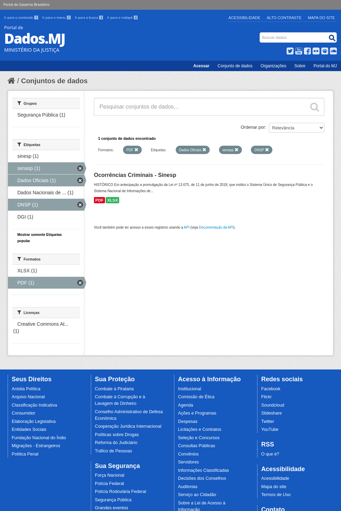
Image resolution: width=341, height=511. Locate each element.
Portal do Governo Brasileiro (26, 4)
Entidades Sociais (29, 429)
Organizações (273, 65)
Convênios (188, 454)
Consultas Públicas (196, 445)
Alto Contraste (284, 18)
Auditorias (188, 486)
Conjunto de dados (235, 65)
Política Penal (25, 454)
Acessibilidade (244, 18)
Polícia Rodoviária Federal (120, 491)
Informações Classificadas (203, 470)
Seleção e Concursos (199, 437)
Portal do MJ (325, 65)
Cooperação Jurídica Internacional (128, 426)
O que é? (270, 454)
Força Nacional (109, 475)
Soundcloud (273, 405)
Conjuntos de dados (54, 81)
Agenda (185, 405)
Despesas (188, 421)
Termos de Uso (276, 494)
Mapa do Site (321, 18)
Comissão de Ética (196, 396)
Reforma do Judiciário (116, 442)
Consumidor (23, 413)
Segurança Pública (113, 499)
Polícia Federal (109, 483)
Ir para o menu (57, 17)
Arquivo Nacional (28, 396)
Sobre (299, 65)
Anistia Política (26, 388)
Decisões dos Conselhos (202, 478)
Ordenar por (253, 127)
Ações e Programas (197, 413)
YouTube (270, 429)
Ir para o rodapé (122, 17)
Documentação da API (216, 227)
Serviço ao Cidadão (197, 494)
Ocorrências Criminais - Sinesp (135, 175)
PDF (99, 200)
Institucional (189, 388)
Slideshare (271, 413)
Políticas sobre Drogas (117, 434)
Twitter (267, 421)
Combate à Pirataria (114, 388)
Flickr (266, 396)
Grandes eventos (111, 507)
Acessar (201, 65)
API (187, 227)
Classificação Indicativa (34, 405)
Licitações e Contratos (199, 429)
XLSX (112, 200)
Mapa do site (273, 486)
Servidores (188, 462)
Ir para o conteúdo (22, 17)
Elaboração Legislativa (34, 421)
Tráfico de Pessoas (113, 451)
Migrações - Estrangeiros (36, 445)
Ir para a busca (89, 17)
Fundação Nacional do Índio (39, 437)
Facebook (270, 388)
